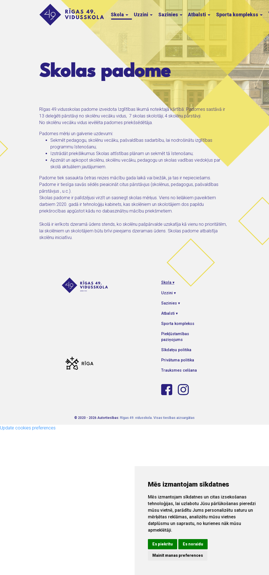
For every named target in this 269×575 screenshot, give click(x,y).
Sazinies (171, 14)
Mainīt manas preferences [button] (177, 555)
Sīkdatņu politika (176, 350)
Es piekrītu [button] (162, 544)
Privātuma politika (177, 360)
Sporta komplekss (240, 14)
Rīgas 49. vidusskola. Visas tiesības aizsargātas (157, 418)
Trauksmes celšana (179, 370)
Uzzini (144, 14)
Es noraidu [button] (193, 544)
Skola (120, 14)
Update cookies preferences (28, 427)
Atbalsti (199, 14)
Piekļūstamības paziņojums (175, 337)
